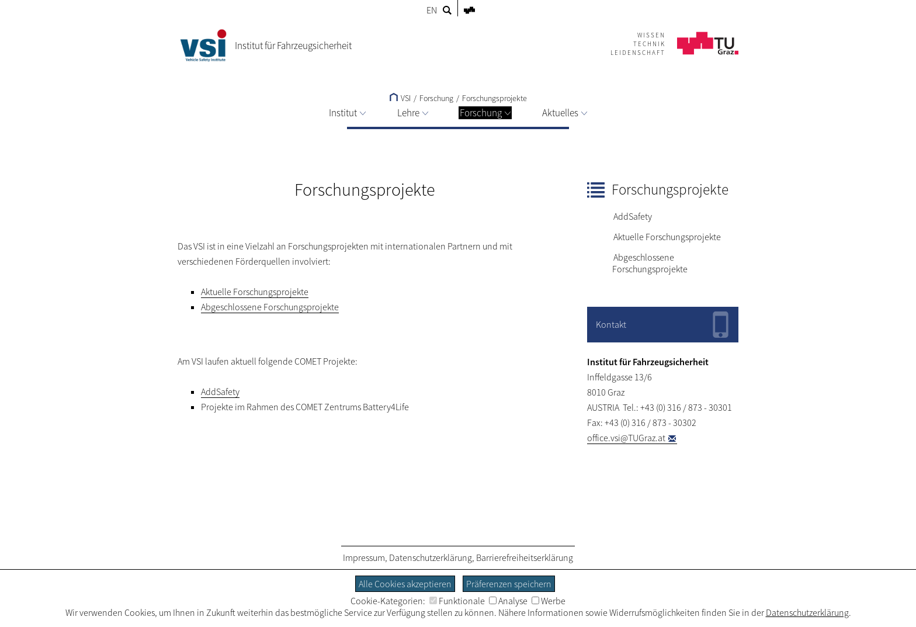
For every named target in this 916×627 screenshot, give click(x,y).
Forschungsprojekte (494, 98)
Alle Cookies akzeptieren (405, 584)
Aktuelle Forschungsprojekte (667, 237)
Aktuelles (564, 112)
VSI (400, 98)
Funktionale (457, 601)
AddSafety (632, 216)
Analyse (508, 601)
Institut (347, 112)
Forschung (485, 112)
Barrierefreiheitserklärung (524, 557)
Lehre (412, 112)
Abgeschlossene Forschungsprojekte (650, 263)
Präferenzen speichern (508, 584)
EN (431, 10)
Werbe (548, 601)
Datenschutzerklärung (430, 557)
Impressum (364, 557)
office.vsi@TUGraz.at (626, 438)
